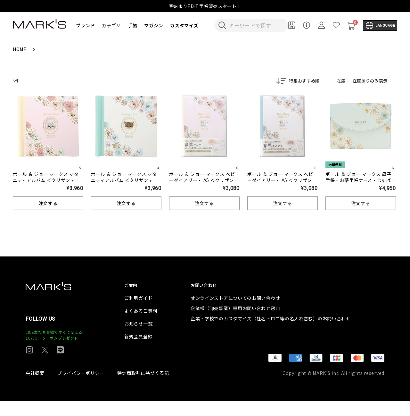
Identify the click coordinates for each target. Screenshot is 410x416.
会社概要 (35, 388)
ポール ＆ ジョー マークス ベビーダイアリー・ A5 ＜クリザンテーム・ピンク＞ (204, 180)
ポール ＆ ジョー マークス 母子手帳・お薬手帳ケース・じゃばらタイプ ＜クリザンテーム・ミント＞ (360, 183)
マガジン (153, 25)
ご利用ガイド (138, 313)
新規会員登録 (138, 351)
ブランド (85, 25)
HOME (20, 49)
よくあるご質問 (140, 326)
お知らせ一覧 (138, 338)
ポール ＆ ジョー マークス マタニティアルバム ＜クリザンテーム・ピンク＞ (46, 180)
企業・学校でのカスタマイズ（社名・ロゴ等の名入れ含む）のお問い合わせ (271, 333)
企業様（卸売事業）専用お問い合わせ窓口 (235, 323)
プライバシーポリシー (80, 388)
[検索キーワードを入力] (255, 25)
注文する (48, 204)
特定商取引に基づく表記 (143, 388)
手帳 (132, 25)
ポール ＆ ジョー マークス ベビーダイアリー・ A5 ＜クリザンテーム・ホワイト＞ (282, 180)
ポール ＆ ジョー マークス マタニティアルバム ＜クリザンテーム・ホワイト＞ (124, 180)
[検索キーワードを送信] (222, 25)
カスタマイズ (184, 25)
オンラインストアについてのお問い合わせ (235, 313)
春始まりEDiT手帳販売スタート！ (205, 6)
